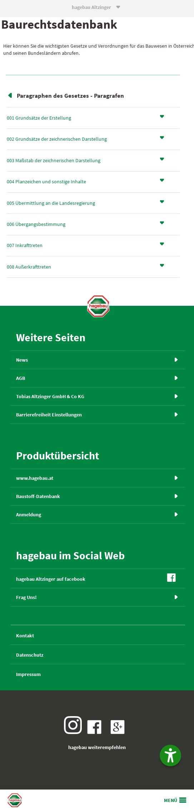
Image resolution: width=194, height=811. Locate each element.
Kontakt (25, 635)
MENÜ (170, 800)
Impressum (28, 674)
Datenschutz (29, 655)
